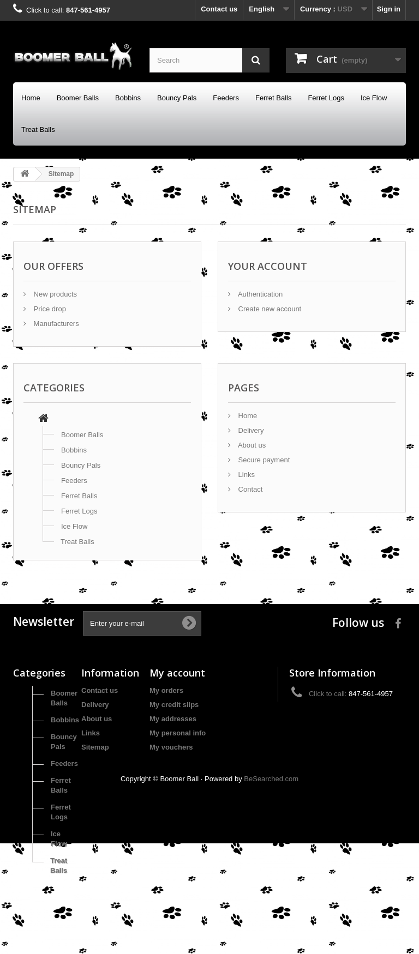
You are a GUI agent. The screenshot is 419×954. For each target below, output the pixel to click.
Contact (249, 489)
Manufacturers (55, 323)
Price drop (49, 309)
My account (177, 672)
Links (245, 474)
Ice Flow (374, 98)
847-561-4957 (88, 10)
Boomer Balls (78, 98)
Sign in (388, 9)
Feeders (226, 98)
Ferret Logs (326, 98)
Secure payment (263, 460)
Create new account (268, 309)
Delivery (250, 430)
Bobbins (128, 98)
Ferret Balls (273, 98)
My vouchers (171, 747)
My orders (166, 690)
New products (54, 294)
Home (30, 98)
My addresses (172, 719)
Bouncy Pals (176, 98)
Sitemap (95, 747)
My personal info (177, 733)
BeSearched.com (271, 889)
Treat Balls (38, 129)
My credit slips (174, 705)
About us (251, 445)
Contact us (219, 9)
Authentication (259, 294)
